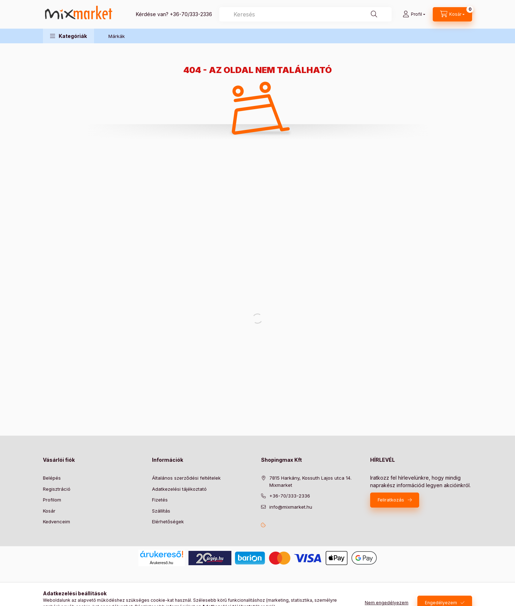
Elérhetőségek (168, 521)
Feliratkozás (391, 500)
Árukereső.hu (161, 563)
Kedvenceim (56, 521)
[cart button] (452, 14)
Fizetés (160, 500)
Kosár (49, 511)
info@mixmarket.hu (290, 507)
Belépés (52, 478)
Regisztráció (56, 489)
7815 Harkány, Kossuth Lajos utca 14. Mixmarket (310, 481)
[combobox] (305, 14)
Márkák (116, 36)
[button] (68, 36)
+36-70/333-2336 (191, 14)
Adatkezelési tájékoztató (179, 489)
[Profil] (414, 14)
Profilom (52, 500)
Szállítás (161, 511)
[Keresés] (374, 14)
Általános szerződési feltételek (186, 478)
